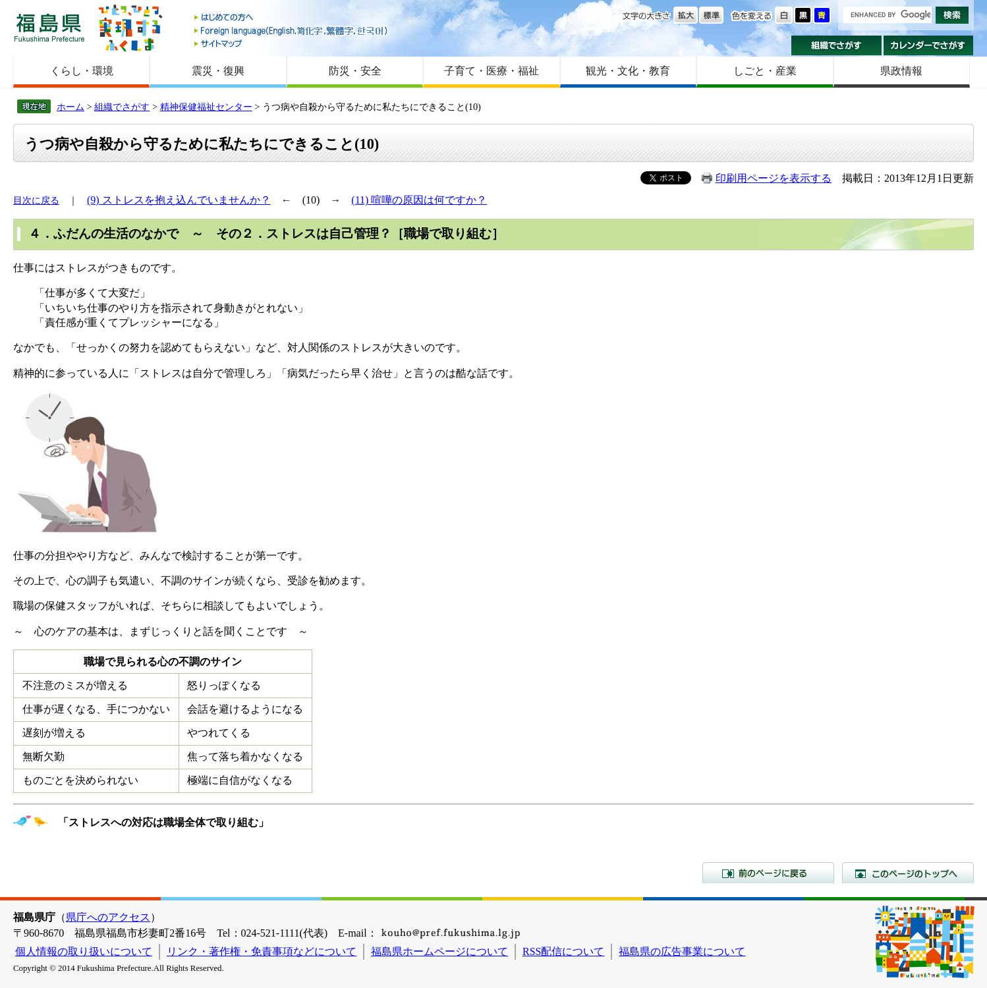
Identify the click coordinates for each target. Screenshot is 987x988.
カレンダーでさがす (929, 45)
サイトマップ (292, 43)
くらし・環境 (81, 70)
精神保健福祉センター (206, 106)
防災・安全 (355, 70)
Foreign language (292, 30)
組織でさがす (836, 45)
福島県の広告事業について (682, 951)
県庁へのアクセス (108, 917)
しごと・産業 (765, 70)
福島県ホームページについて (439, 951)
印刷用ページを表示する (774, 178)
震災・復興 (218, 70)
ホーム (70, 106)
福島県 (49, 27)
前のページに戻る (768, 872)
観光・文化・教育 (628, 70)
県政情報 (901, 70)
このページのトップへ (908, 872)
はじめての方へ (292, 18)
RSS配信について (563, 951)
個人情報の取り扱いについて (83, 951)
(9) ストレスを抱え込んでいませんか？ (179, 200)
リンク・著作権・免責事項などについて (261, 951)
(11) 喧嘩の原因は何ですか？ (419, 200)
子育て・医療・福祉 (491, 70)
